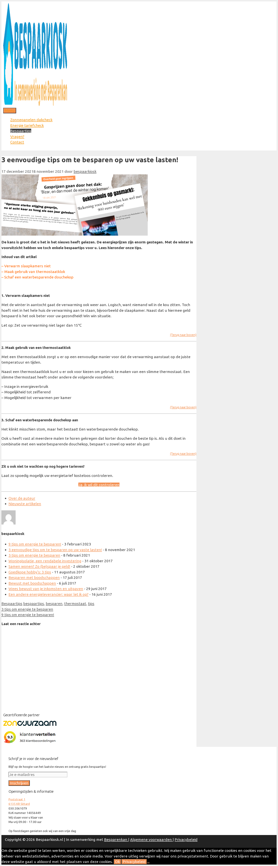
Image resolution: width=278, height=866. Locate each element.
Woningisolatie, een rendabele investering (45, 561)
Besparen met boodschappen (34, 577)
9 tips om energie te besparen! (35, 544)
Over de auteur (22, 498)
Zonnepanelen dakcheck (31, 120)
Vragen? (17, 136)
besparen (54, 603)
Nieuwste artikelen (25, 504)
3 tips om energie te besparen (34, 555)
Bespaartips (20, 131)
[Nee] (148, 863)
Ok (117, 861)
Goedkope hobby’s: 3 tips (30, 572)
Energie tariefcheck (27, 125)
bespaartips (33, 603)
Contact (17, 142)
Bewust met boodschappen (32, 583)
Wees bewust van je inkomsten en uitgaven (46, 588)
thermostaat (75, 603)
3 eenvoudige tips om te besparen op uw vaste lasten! (55, 550)
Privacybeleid (186, 839)
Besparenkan (116, 839)
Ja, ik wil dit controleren (98, 485)
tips (91, 603)
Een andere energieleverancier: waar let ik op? (48, 594)
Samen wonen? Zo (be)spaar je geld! (39, 566)
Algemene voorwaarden (151, 839)
